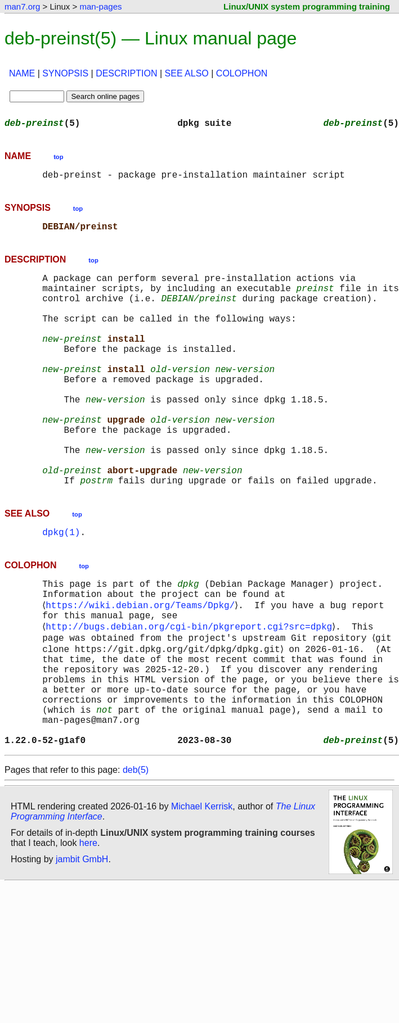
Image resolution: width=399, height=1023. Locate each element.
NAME (22, 73)
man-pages (100, 6)
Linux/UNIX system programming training (306, 6)
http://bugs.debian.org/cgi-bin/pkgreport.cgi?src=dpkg (191, 691)
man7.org (22, 6)
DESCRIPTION (126, 73)
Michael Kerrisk (201, 894)
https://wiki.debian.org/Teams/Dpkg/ (142, 666)
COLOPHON (242, 73)
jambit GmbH (82, 947)
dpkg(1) (61, 588)
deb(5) (136, 857)
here (88, 930)
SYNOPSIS (65, 73)
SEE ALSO (187, 73)
